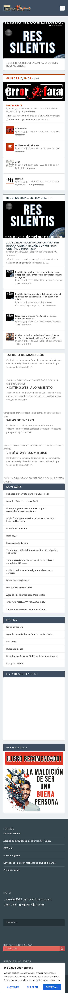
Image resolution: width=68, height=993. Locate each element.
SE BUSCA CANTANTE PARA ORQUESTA (26, 602)
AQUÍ (5, 416)
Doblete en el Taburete (27, 145)
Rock (16, 111)
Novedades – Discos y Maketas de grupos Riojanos (32, 656)
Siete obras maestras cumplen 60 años (26, 609)
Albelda (54, 108)
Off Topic (11, 641)
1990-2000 (44, 181)
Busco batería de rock (17, 580)
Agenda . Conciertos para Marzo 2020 (25, 594)
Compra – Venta (14, 663)
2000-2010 (35, 108)
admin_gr (13, 108)
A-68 (17, 162)
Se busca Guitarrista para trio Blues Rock (27, 493)
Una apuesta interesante (19, 587)
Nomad (19, 178)
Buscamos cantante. (17, 528)
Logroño (10, 111)
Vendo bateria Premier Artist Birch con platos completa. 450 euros (30, 561)
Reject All (32, 987)
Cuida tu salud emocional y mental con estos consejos (29, 571)
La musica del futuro (17, 543)
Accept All (52, 987)
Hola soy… (11, 535)
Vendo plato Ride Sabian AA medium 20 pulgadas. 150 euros (32, 551)
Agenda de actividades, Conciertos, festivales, (30, 634)
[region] (32, 978)
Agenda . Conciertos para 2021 (22, 501)
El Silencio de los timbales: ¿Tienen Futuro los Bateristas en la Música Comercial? (37, 336)
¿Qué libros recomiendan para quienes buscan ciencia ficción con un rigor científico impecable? (32, 245)
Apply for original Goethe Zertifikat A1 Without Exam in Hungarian (30, 519)
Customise (13, 987)
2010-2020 (45, 108)
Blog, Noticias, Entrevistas (41, 252)
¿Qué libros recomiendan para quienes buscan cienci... (32, 64)
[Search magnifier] (62, 948)
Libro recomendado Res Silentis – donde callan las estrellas (35, 317)
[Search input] (32, 948)
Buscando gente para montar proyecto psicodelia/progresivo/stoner (26, 509)
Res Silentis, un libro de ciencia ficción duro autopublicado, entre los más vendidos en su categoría (38, 275)
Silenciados (21, 128)
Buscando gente (14, 648)
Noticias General (15, 627)
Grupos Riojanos (47, 148)
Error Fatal (14, 105)
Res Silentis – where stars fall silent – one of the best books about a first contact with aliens (38, 297)
